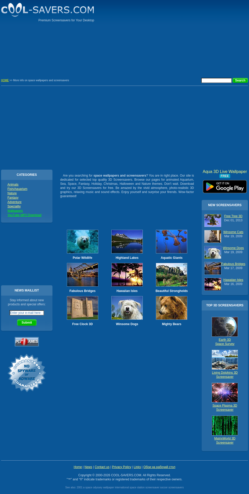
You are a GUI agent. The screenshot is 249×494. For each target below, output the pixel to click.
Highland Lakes (127, 258)
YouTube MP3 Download (24, 215)
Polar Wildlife (82, 258)
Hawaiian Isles (127, 291)
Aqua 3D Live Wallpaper (225, 185)
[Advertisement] (212, 36)
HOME (5, 80)
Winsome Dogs (127, 324)
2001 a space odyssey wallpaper (95, 487)
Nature (12, 193)
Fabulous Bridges (82, 291)
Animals (13, 184)
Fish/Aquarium (17, 189)
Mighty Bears (171, 324)
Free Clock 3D (82, 324)
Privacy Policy (121, 467)
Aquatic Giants (172, 258)
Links (137, 467)
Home (78, 467)
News (88, 467)
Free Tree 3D (233, 216)
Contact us (102, 467)
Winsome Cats (233, 232)
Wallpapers (15, 211)
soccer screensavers (172, 487)
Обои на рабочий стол (159, 467)
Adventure (14, 202)
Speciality (14, 206)
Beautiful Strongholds (172, 291)
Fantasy (13, 197)
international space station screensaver (137, 487)
